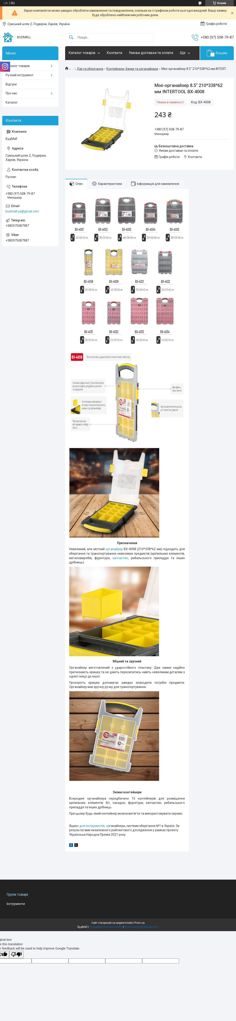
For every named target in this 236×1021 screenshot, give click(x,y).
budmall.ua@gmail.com (22, 211)
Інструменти (16, 904)
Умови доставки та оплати (151, 53)
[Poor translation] (16, 955)
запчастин (120, 558)
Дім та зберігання (90, 69)
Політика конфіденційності (141, 926)
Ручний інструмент (19, 75)
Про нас (11, 93)
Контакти (114, 53)
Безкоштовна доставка (176, 146)
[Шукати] (71, 37)
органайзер (114, 549)
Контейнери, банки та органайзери (132, 69)
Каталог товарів (81, 53)
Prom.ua (139, 922)
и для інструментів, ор (93, 826)
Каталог (12, 102)
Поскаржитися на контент (105, 926)
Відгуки (11, 84)
